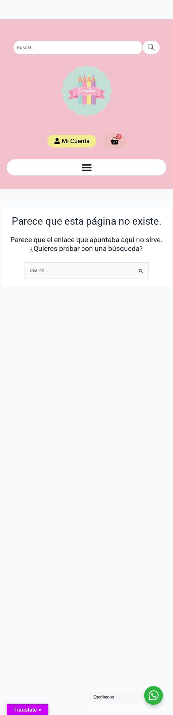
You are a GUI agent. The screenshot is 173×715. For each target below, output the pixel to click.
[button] (87, 167)
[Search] (151, 47)
